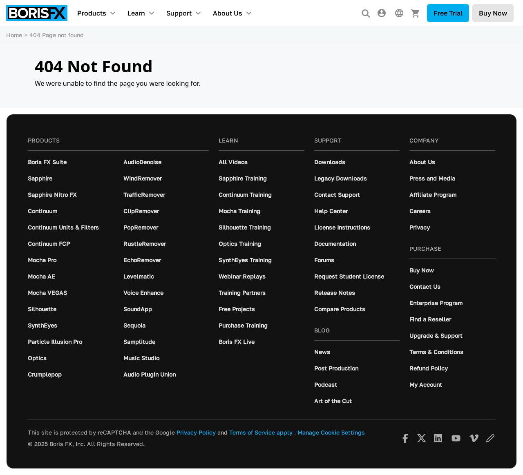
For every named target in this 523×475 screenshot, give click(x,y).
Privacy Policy (196, 432)
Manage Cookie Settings (331, 432)
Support (179, 13)
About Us (227, 13)
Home (14, 34)
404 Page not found (56, 34)
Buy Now (493, 13)
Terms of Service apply (261, 432)
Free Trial (448, 13)
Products (91, 13)
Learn (136, 13)
